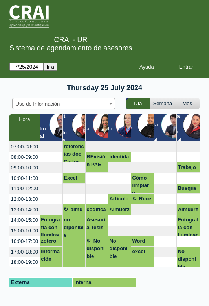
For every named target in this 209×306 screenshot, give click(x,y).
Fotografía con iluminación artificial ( (50, 226)
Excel (70, 178)
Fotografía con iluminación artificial (188, 226)
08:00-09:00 (24, 157)
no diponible (74, 227)
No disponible (95, 248)
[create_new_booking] (51, 146)
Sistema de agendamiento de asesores (70, 48)
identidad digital (119, 158)
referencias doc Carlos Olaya (74, 153)
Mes (187, 103)
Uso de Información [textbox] (38, 104)
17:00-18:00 (24, 252)
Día (138, 103)
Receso (142, 200)
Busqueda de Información (187, 189)
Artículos (118, 200)
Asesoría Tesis (95, 223)
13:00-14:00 (24, 210)
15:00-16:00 (24, 231)
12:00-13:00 (24, 199)
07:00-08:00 (24, 147)
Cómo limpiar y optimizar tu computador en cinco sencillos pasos (141, 184)
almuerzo (73, 210)
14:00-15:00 (24, 220)
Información (50, 255)
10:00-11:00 (24, 178)
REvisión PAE (95, 160)
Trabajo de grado (187, 168)
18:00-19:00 (24, 262)
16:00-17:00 (24, 241)
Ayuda (146, 67)
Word (138, 241)
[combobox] (63, 103)
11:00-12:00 (24, 188)
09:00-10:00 (24, 168)
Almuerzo (119, 210)
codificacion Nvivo (96, 210)
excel (138, 251)
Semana (162, 103)
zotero (48, 241)
